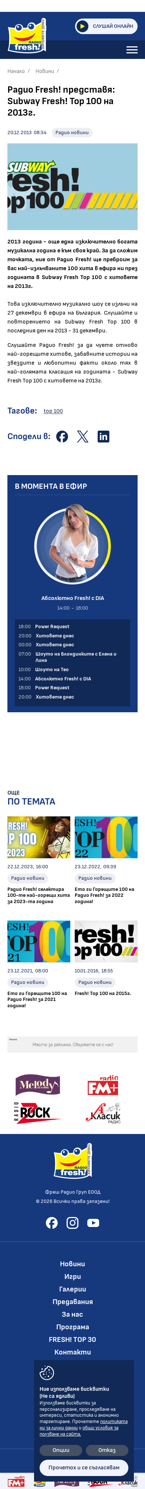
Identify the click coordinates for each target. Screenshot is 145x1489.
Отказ (107, 1450)
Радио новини (72, 132)
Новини (45, 71)
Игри (72, 1276)
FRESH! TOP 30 (72, 1339)
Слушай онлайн (105, 26)
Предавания (73, 1301)
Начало (16, 71)
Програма (72, 1327)
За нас (72, 1314)
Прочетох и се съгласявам (83, 1467)
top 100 (53, 411)
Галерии (72, 1289)
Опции (61, 1450)
